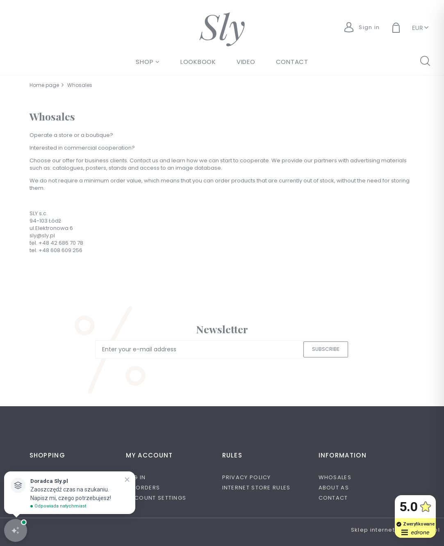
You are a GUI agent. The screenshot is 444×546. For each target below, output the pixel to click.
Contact (333, 498)
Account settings (156, 498)
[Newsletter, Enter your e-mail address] (222, 349)
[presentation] (152, 374)
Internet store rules (256, 487)
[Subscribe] (325, 349)
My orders (143, 487)
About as (334, 487)
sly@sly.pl (42, 235)
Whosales (335, 477)
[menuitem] (147, 61)
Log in (136, 477)
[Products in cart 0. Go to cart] (405, 28)
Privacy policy (246, 477)
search (424, 60)
